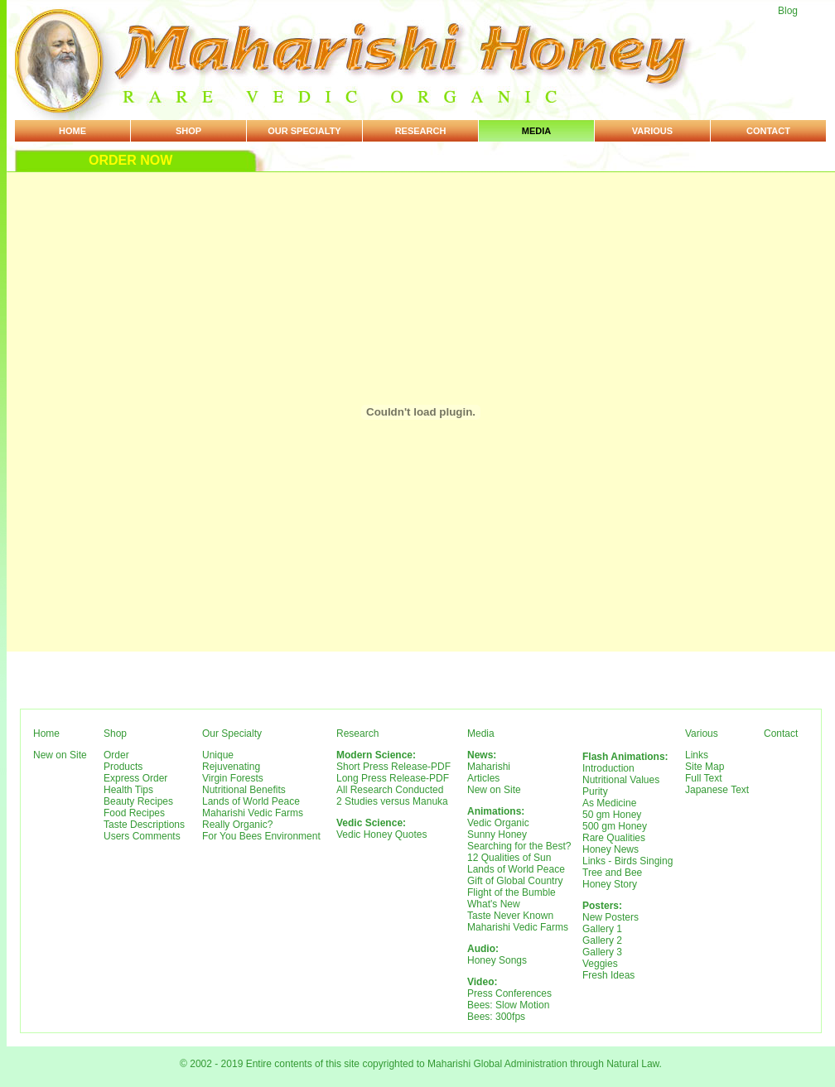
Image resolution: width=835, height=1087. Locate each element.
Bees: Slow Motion (508, 1005)
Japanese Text (717, 790)
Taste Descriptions (144, 824)
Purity (595, 791)
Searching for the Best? (519, 846)
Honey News (610, 849)
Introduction (608, 768)
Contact (768, 131)
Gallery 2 (602, 940)
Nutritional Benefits (244, 790)
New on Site (60, 755)
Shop (188, 131)
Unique (218, 755)
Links (696, 755)
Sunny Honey (497, 834)
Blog (788, 11)
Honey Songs (497, 960)
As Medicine (609, 803)
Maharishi (488, 766)
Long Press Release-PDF (392, 778)
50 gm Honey (611, 814)
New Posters (610, 917)
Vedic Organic (498, 823)
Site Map (704, 766)
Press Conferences (509, 993)
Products (123, 766)
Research (420, 131)
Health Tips (128, 790)
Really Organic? (237, 824)
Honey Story (609, 884)
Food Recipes (134, 813)
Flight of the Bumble (511, 892)
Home (72, 131)
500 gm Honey (614, 826)
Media (536, 131)
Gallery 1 (602, 929)
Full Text (703, 778)
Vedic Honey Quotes (381, 834)
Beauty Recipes (138, 801)
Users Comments (142, 836)
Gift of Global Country (514, 881)
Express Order (135, 778)
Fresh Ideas (608, 975)
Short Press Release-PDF (393, 766)
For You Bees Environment (261, 836)
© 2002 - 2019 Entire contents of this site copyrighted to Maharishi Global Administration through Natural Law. (421, 1064)
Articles (483, 778)
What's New (493, 904)
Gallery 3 (602, 952)
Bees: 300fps (496, 1016)
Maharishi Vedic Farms (252, 813)
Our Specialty (304, 131)
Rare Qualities (613, 838)
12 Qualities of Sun (509, 857)
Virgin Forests (232, 778)
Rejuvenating (231, 766)
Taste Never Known (510, 915)
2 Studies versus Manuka (392, 801)
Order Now (130, 160)
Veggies (600, 963)
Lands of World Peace (251, 801)
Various (652, 131)
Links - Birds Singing (627, 861)
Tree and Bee (612, 872)
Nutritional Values (620, 780)
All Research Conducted (389, 790)
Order (116, 755)
